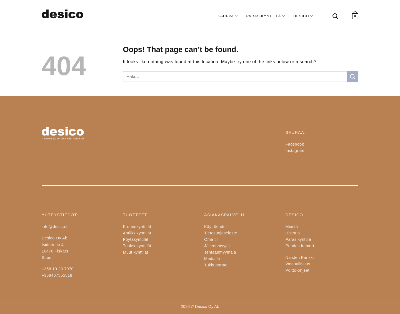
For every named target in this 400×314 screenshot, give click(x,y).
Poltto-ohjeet (297, 270)
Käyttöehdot (215, 226)
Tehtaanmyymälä (220, 252)
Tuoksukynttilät (137, 246)
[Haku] (332, 16)
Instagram (295, 150)
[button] (355, 16)
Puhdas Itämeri (300, 246)
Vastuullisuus (298, 264)
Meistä (292, 226)
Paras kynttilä (298, 239)
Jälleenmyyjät (217, 246)
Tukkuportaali (216, 265)
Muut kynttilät (135, 252)
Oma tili (211, 239)
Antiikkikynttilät (137, 233)
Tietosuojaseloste (220, 233)
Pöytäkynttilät (136, 239)
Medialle (212, 258)
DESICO (303, 16)
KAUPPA (228, 16)
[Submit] (352, 76)
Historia (293, 233)
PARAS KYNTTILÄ (265, 16)
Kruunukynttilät (137, 226)
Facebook (295, 144)
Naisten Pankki (300, 257)
